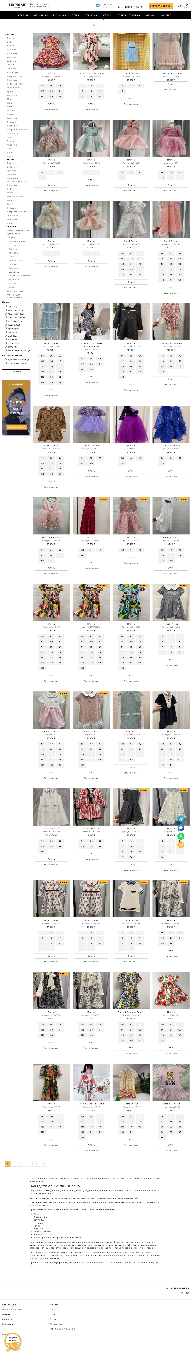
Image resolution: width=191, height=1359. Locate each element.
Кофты (10, 201)
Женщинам (41, 15)
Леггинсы (12, 107)
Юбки (10, 168)
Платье (51, 86)
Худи (9, 161)
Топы (9, 149)
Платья (32, 22)
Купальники (13, 100)
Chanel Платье (51, 842)
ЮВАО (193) (12, 355)
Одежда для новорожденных (16, 308)
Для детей (10, 239)
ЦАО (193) (11, 319)
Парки (10, 119)
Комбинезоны (14, 88)
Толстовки (12, 146)
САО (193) (11, 344)
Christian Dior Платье (171, 86)
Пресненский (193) (15, 330)
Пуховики (12, 130)
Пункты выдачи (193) (16, 375)
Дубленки (12, 73)
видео (103, 512)
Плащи (10, 126)
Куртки (10, 104)
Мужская (9, 172)
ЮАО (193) (11, 352)
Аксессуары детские (18, 242)
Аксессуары (56, 1338)
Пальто (11, 115)
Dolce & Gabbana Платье (91, 86)
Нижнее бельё (15, 209)
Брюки (10, 58)
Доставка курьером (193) (18, 372)
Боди (9, 54)
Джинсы (11, 69)
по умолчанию (175, 22)
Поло (10, 216)
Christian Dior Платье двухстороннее (91, 357)
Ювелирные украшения (63, 1343)
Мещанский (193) (14, 326)
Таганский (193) (13, 333)
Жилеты (11, 81)
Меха (10, 111)
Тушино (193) (12, 337)
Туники (11, 153)
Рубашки (11, 134)
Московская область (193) (18, 363)
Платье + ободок (51, 551)
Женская (9, 47)
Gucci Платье (131, 86)
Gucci (96, 37)
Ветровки (12, 62)
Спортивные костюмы (19, 142)
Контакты (167, 15)
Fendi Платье (171, 637)
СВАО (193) (11, 359)
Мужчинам (59, 15)
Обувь (53, 1329)
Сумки (53, 1334)
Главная (23, 15)
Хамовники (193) (14, 322)
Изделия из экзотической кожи (17, 192)
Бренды (106, 15)
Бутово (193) (12, 341)
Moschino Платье (171, 1118)
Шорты (10, 165)
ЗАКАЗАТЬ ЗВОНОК (161, 6)
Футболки (12, 157)
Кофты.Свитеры (15, 96)
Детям (75, 15)
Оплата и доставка (129, 15)
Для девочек (14, 246)
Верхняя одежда (18, 253)
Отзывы (151, 15)
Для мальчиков (15, 303)
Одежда (18, 22)
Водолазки (13, 65)
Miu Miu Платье (171, 551)
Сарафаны (12, 138)
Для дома (91, 15)
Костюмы (12, 92)
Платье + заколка (91, 459)
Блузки (11, 50)
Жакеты (11, 77)
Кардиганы (13, 84)
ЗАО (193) (11, 348)
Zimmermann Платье (171, 356)
